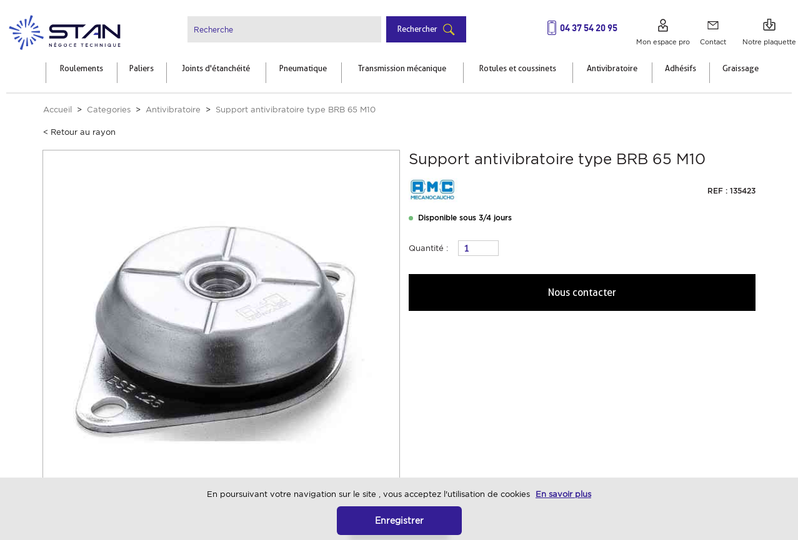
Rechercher (417, 28)
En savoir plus (563, 494)
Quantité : (428, 248)
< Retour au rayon (79, 132)
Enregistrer (399, 520)
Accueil (57, 109)
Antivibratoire (173, 109)
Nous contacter (582, 292)
